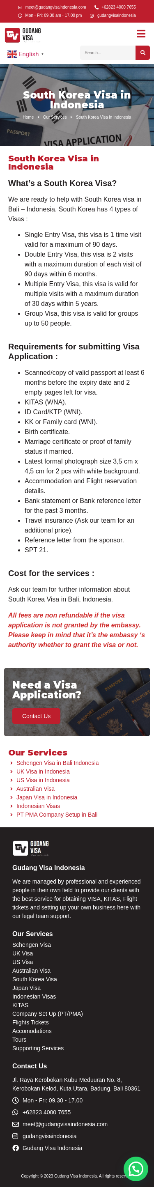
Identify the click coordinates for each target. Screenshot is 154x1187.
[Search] (143, 53)
